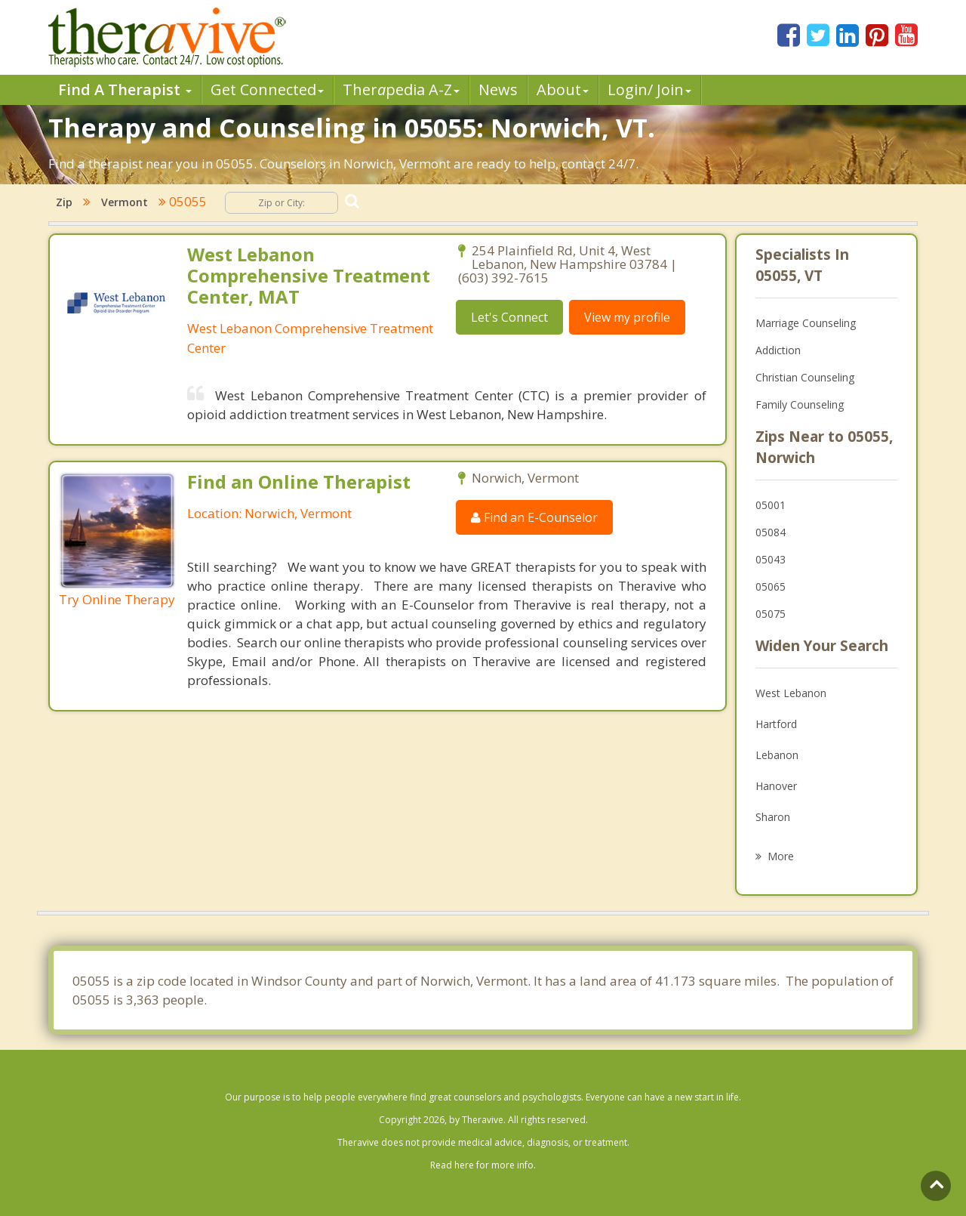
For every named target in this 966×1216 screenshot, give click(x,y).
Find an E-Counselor (534, 517)
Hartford (776, 724)
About (563, 89)
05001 (770, 505)
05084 (770, 532)
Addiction (778, 350)
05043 (770, 559)
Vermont (124, 202)
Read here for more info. (483, 1165)
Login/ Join (649, 89)
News (498, 89)
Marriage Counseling (805, 323)
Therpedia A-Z (401, 89)
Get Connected (267, 89)
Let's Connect (509, 317)
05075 (770, 613)
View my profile (627, 317)
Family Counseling (799, 404)
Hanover (776, 786)
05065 (770, 586)
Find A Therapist (125, 89)
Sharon (772, 817)
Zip (64, 202)
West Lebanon (790, 693)
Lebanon (776, 755)
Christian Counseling (804, 377)
